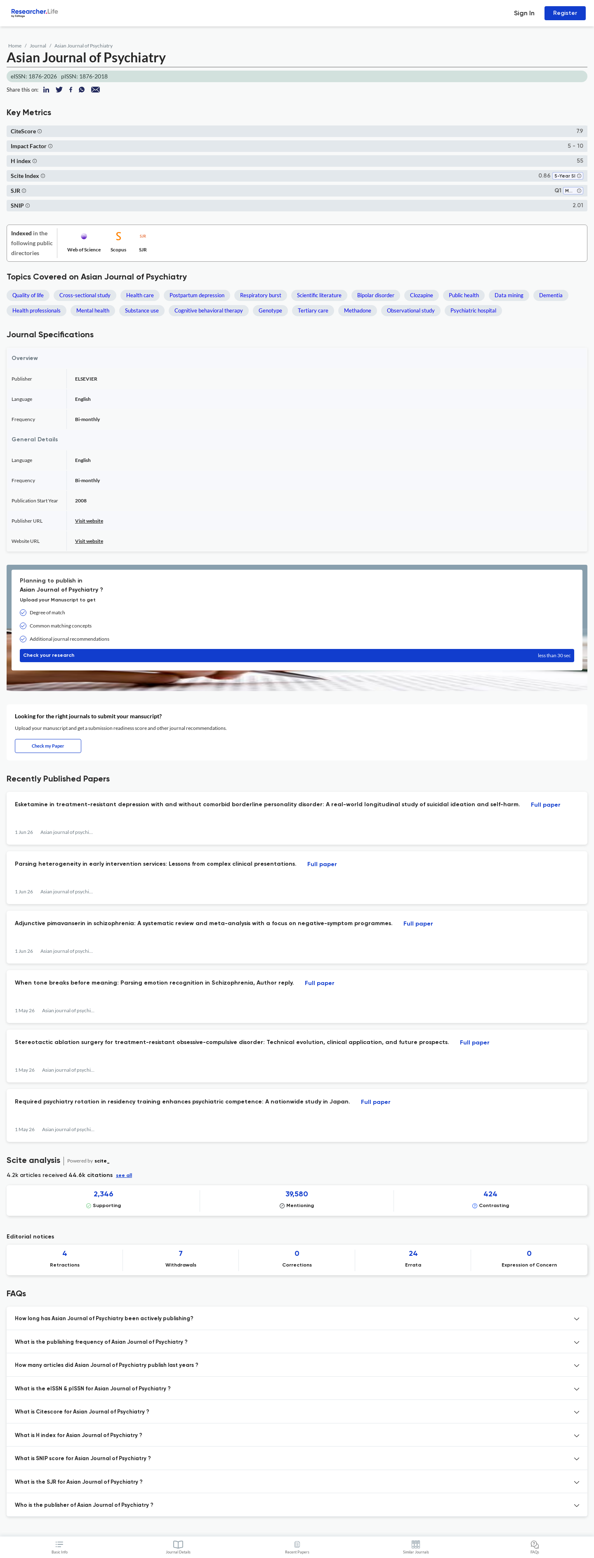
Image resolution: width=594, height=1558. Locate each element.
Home (14, 46)
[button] (40, 131)
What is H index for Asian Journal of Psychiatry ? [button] (78, 1435)
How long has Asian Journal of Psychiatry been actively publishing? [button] (104, 1318)
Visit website (89, 521)
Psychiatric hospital (473, 310)
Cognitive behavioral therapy (208, 310)
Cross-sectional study (85, 295)
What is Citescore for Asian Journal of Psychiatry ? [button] (82, 1412)
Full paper (546, 805)
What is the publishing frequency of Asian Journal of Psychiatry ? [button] (101, 1342)
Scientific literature (319, 295)
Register (565, 13)
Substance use (142, 310)
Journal (38, 46)
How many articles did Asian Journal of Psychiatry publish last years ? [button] (106, 1365)
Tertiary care (313, 310)
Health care (140, 295)
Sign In (524, 13)
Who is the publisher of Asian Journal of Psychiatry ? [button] (84, 1505)
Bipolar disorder (375, 295)
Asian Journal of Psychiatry (83, 46)
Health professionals (36, 310)
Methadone (357, 310)
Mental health (92, 310)
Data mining (509, 295)
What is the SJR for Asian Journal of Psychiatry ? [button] (79, 1482)
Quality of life (28, 295)
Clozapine (421, 295)
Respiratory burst (260, 295)
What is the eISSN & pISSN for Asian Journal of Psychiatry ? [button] (93, 1389)
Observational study (411, 310)
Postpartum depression (197, 295)
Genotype (270, 310)
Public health (464, 295)
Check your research (297, 656)
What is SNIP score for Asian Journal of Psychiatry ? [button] (83, 1458)
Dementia (551, 295)
